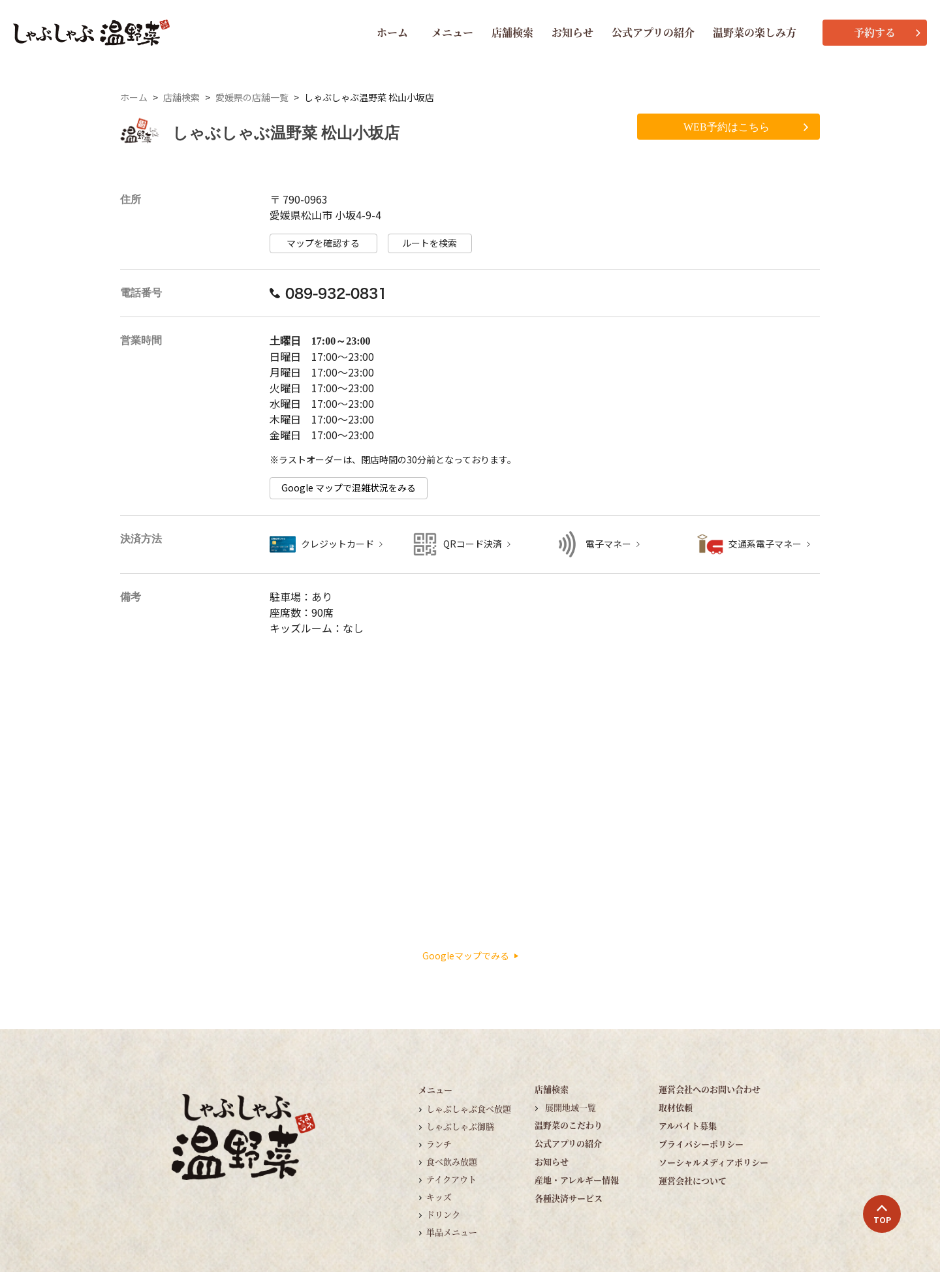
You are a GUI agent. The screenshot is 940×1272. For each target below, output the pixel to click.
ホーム (392, 32)
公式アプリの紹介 (653, 32)
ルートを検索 (429, 243)
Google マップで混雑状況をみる (348, 487)
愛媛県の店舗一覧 (252, 97)
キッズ (439, 1196)
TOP (882, 1214)
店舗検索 (512, 32)
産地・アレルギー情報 (577, 1179)
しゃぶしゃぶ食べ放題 (468, 1108)
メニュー (452, 32)
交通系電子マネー (765, 544)
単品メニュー (451, 1232)
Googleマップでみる (470, 955)
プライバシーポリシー (701, 1144)
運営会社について (693, 1180)
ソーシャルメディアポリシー (713, 1162)
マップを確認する (323, 243)
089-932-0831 (328, 293)
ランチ (439, 1144)
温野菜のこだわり (569, 1125)
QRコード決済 (472, 544)
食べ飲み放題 (451, 1161)
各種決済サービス (569, 1198)
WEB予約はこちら (745, 126)
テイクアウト (451, 1179)
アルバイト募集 (688, 1125)
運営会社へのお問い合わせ (709, 1089)
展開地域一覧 (570, 1107)
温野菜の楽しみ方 (754, 32)
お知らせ (572, 32)
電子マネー (608, 544)
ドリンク (443, 1214)
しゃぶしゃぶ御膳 (460, 1126)
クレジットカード (337, 544)
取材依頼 (676, 1107)
